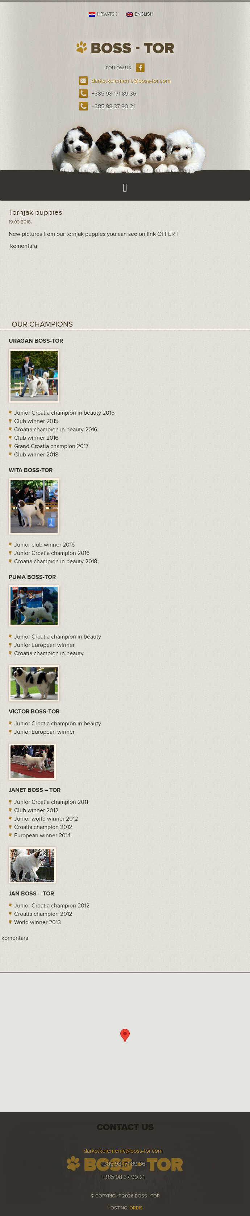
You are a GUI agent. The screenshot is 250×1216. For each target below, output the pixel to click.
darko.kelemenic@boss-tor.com (131, 81)
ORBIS (136, 1208)
